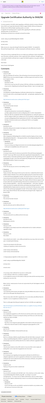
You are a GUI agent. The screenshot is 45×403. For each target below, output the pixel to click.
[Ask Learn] (40, 13)
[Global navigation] (1, 2)
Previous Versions (11, 399)
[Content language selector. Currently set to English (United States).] (6, 396)
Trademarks (9, 401)
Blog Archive (7, 13)
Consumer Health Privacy (35, 399)
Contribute (22, 399)
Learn (2, 13)
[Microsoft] (22, 2)
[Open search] (39, 2)
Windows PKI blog (15, 13)
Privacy (27, 399)
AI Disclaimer (3, 399)
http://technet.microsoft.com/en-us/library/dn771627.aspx (16, 99)
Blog (16, 399)
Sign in (42, 1)
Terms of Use (3, 401)
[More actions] (43, 13)
